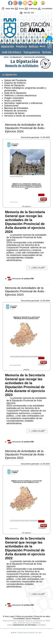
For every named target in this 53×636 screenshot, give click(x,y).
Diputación (7, 46)
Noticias (33, 46)
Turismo (46, 52)
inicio (6, 57)
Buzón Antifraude (33, 618)
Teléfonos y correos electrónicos (20, 95)
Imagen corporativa (14, 98)
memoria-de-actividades (35, 57)
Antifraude (30, 9)
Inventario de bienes (14, 113)
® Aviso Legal (9, 616)
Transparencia (31, 52)
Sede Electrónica (11, 52)
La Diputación (24, 61)
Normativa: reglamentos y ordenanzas (23, 103)
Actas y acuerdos (13, 100)
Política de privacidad (24, 616)
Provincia (21, 46)
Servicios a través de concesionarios (22, 116)
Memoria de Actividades (21, 66)
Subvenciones (11, 105)
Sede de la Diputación (15, 93)
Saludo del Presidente (15, 80)
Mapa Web (7, 9)
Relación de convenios (15, 110)
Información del (20, 279)
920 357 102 (26, 13)
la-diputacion (16, 57)
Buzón (19, 9)
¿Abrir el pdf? (36, 267)
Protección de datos (42, 616)
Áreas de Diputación (14, 85)
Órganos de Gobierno (15, 83)
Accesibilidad (44, 9)
